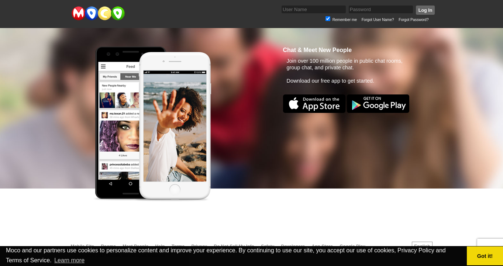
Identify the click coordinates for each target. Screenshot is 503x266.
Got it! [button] (485, 256)
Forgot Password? (413, 20)
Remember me (345, 20)
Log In (425, 10)
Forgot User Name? (378, 20)
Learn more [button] (69, 260)
